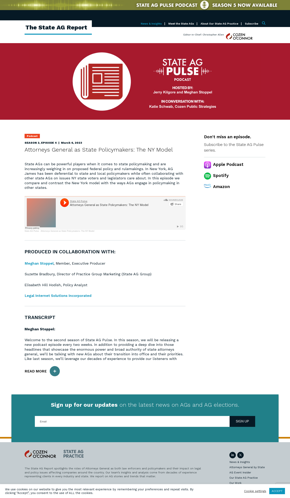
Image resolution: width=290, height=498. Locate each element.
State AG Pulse (32, 231)
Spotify (221, 175)
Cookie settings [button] (255, 491)
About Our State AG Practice (219, 23)
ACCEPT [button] (277, 491)
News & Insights (151, 23)
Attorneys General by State (247, 467)
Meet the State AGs (181, 23)
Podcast (32, 136)
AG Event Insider (240, 472)
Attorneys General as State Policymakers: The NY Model (67, 231)
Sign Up (242, 421)
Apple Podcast (228, 164)
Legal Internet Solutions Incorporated (58, 295)
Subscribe (251, 23)
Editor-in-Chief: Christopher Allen (203, 34)
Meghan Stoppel (39, 263)
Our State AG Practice (243, 477)
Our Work (235, 482)
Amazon (221, 186)
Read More (42, 371)
